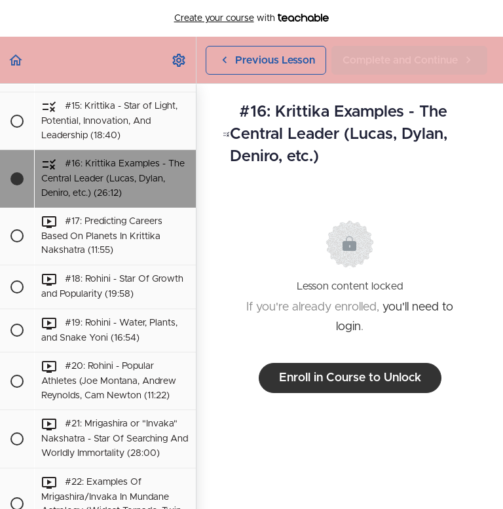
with (251, 18)
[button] (16, 60)
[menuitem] (179, 60)
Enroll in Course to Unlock (350, 378)
